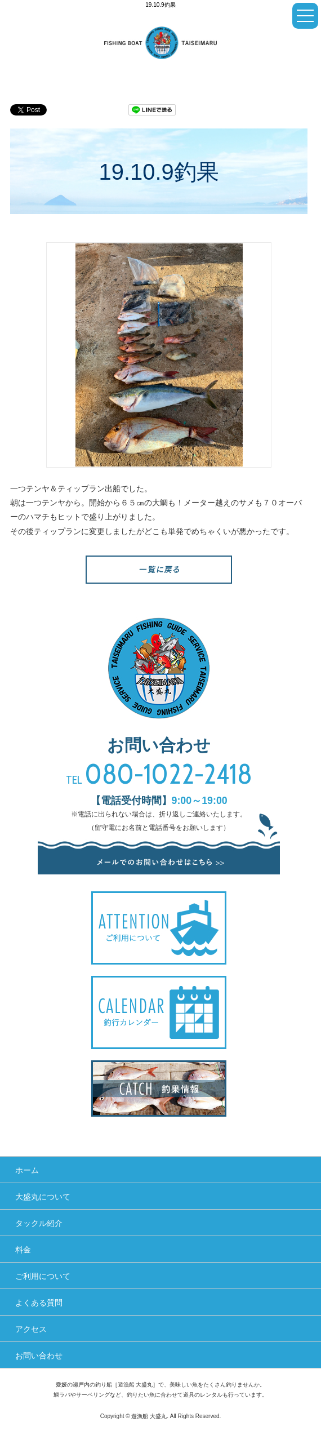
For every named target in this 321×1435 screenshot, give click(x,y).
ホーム (27, 1170)
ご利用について (42, 1276)
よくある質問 (39, 1302)
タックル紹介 (39, 1223)
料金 (23, 1249)
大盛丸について (42, 1196)
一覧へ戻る (159, 570)
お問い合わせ (39, 1355)
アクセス (31, 1329)
